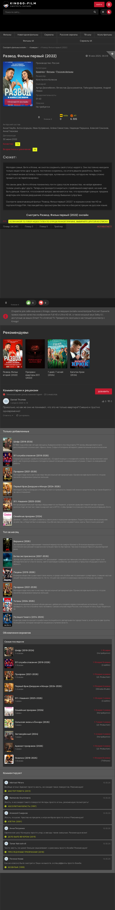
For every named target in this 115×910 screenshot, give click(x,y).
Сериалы (59, 34)
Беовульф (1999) (15, 867)
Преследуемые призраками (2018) (24, 852)
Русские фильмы (64, 71)
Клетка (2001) (13, 821)
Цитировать (22, 415)
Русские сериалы (83, 34)
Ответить (8, 415)
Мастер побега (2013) (18, 791)
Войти (98, 4)
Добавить (103, 391)
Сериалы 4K (96, 40)
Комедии (34, 47)
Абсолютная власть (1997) (21, 806)
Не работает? (104, 226)
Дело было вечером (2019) (20, 837)
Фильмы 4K (58, 40)
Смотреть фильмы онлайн (14, 47)
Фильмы (9, 34)
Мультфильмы (20, 40)
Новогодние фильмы (34, 34)
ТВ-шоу (106, 34)
